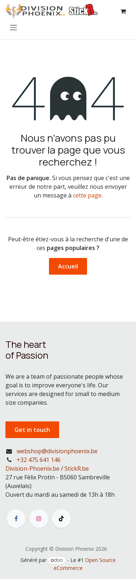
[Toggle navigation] (13, 27)
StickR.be (77, 468)
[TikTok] (61, 518)
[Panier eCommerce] (123, 11)
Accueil (68, 266)
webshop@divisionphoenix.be (57, 451)
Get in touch (32, 430)
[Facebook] (16, 518)
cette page (87, 195)
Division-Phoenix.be (32, 468)
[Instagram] (38, 518)
